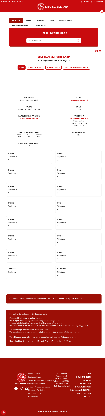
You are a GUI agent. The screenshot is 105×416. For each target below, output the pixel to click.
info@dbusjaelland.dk (61, 386)
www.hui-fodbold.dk (29, 118)
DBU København (83, 387)
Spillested (79, 116)
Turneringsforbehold (29, 143)
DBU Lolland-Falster (80, 390)
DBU (89, 374)
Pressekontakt (34, 374)
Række (29, 107)
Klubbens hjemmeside (29, 116)
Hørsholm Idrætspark (79, 118)
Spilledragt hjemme (29, 132)
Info (21, 67)
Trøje (19, 134)
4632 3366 (79, 299)
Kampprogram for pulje (76, 67)
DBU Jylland (85, 384)
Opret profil (97, 2)
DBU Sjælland (84, 393)
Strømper (38, 134)
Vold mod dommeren (36, 384)
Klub (78, 98)
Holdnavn (29, 98)
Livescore (41, 25)
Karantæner (53, 67)
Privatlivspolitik (34, 393)
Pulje (78, 107)
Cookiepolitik (33, 397)
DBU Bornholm (83, 377)
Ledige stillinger (34, 377)
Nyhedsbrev (17, 2)
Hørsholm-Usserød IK (79, 100)
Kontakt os (6, 2)
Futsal (87, 397)
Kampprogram (35, 67)
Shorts (29, 134)
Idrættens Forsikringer (37, 390)
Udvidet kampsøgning (21, 25)
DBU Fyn (87, 380)
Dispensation (78, 132)
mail (63, 299)
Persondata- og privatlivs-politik (52, 411)
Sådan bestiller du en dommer (40, 380)
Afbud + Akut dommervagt (39, 387)
